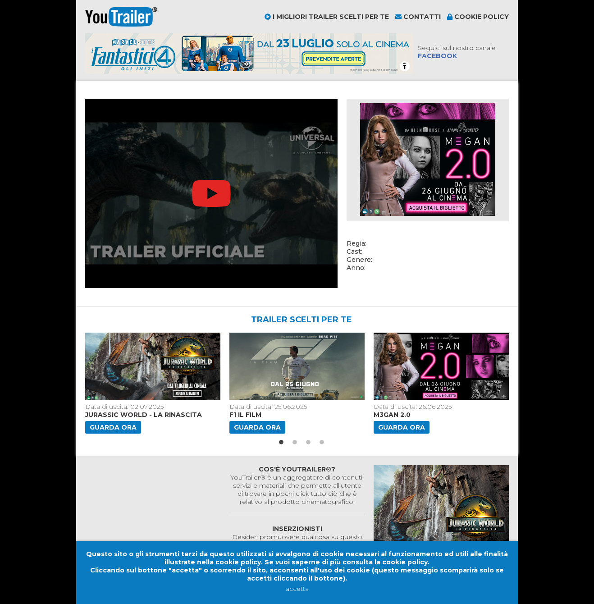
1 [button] (281, 442)
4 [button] (321, 442)
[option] (153, 383)
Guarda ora (113, 427)
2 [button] (294, 442)
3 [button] (308, 442)
